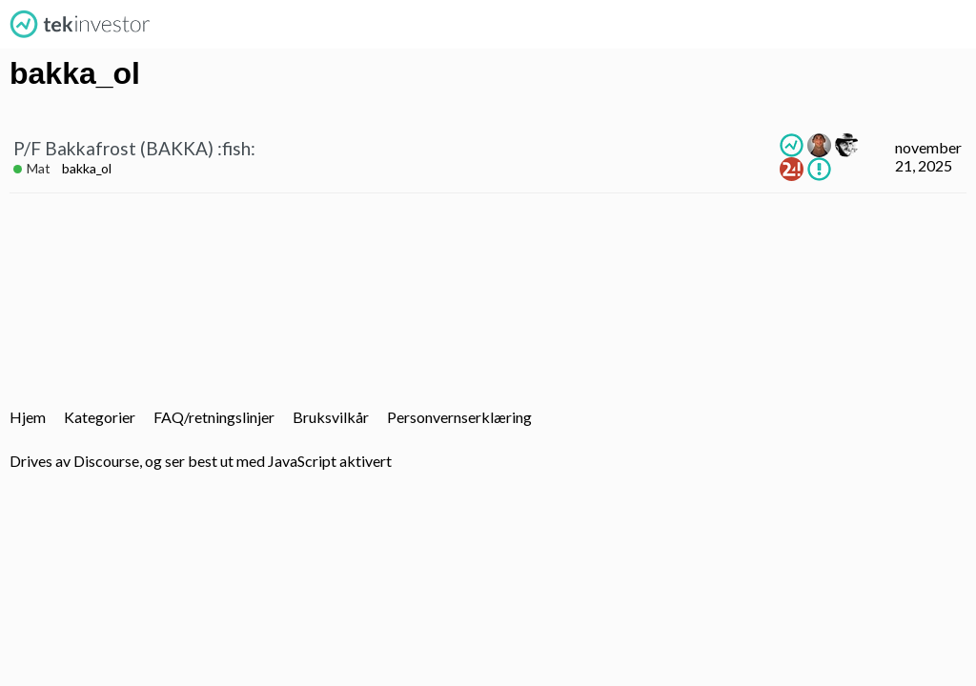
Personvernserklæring (459, 417)
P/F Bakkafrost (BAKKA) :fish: (134, 148)
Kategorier (99, 417)
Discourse (106, 461)
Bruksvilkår (331, 417)
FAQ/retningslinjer (213, 417)
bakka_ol (87, 168)
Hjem (28, 417)
